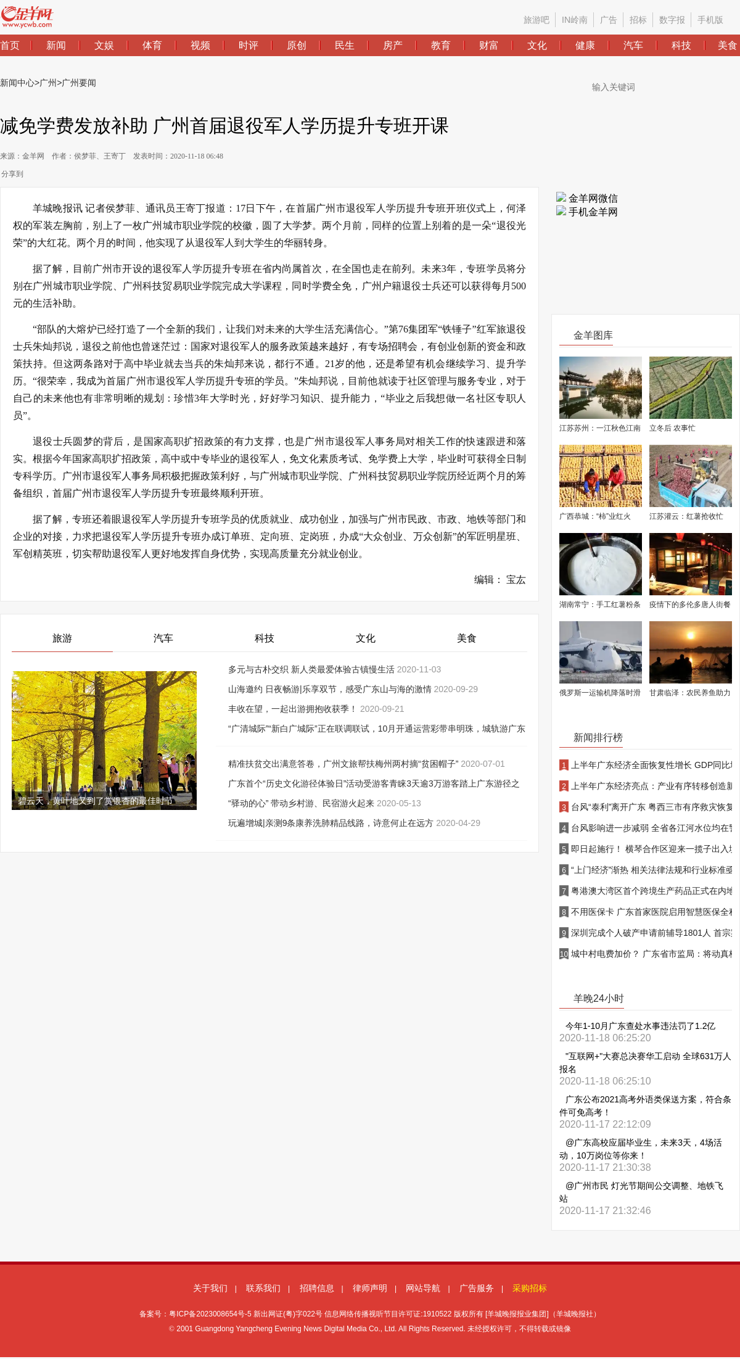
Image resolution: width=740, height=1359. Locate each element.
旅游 (62, 638)
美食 (467, 638)
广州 (48, 83)
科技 (264, 638)
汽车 (163, 638)
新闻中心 (17, 83)
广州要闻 (79, 83)
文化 (366, 638)
